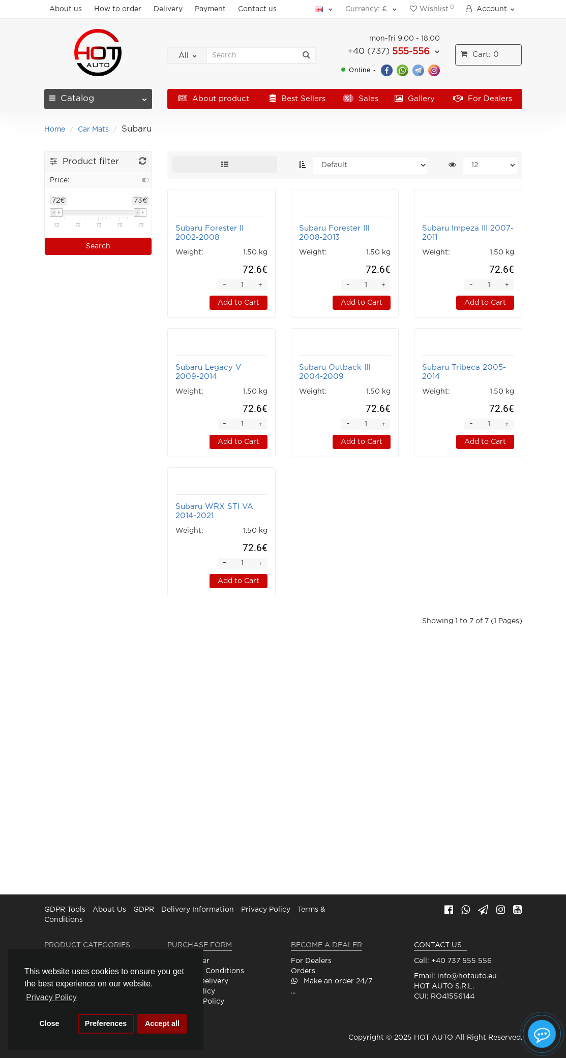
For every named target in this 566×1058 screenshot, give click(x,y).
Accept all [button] (162, 1023)
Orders (303, 971)
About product (213, 98)
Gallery (415, 98)
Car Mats (93, 129)
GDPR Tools (64, 910)
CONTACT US (438, 945)
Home (54, 129)
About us (65, 9)
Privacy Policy (265, 910)
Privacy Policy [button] (51, 997)
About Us (109, 910)
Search (98, 246)
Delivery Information (197, 910)
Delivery (168, 9)
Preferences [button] (106, 1023)
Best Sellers (297, 98)
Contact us (257, 9)
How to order (117, 9)
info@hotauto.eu (467, 976)
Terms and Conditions (205, 971)
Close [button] (49, 1023)
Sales (360, 98)
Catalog (98, 96)
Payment (210, 9)
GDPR (143, 910)
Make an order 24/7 (331, 981)
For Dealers (482, 98)
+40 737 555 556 (461, 961)
